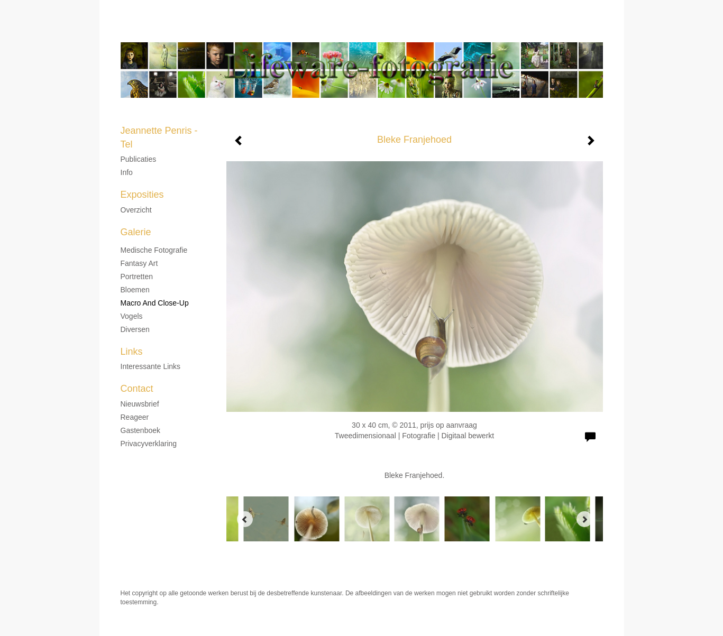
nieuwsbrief (140, 404)
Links (132, 351)
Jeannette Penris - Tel (329, 31)
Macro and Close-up (155, 303)
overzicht (136, 210)
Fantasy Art (139, 263)
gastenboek (141, 430)
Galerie (136, 232)
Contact (137, 388)
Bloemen (135, 289)
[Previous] (245, 519)
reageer (135, 417)
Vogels (132, 316)
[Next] (584, 519)
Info (127, 172)
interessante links (151, 366)
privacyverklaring (149, 443)
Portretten (137, 276)
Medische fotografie (154, 250)
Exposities (142, 194)
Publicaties (139, 159)
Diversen (135, 329)
